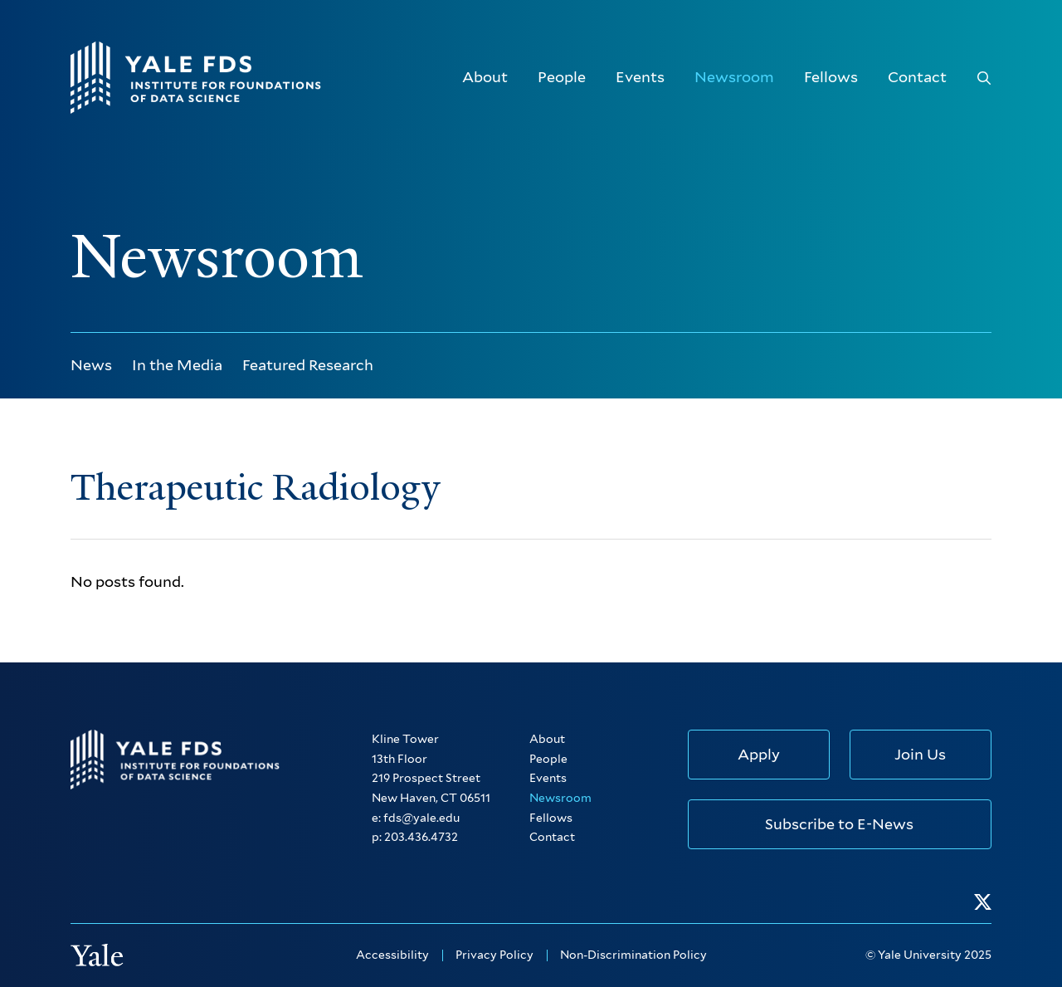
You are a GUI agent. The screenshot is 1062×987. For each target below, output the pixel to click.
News (91, 365)
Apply (759, 754)
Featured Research (307, 365)
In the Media (177, 365)
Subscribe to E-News (839, 824)
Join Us (920, 754)
